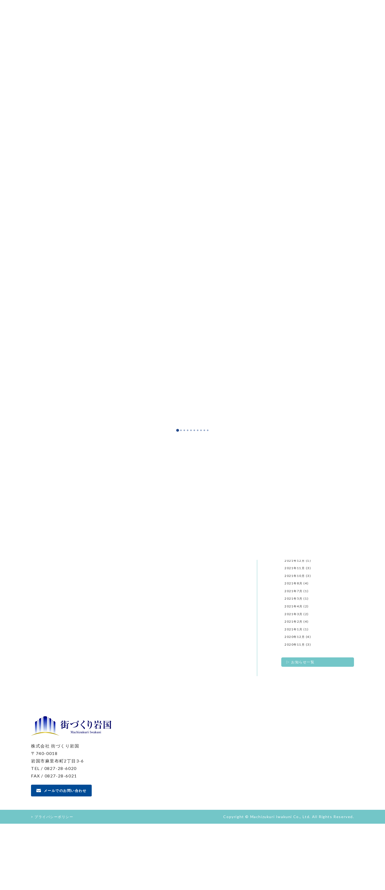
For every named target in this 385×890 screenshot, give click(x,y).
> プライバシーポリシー (53, 883)
